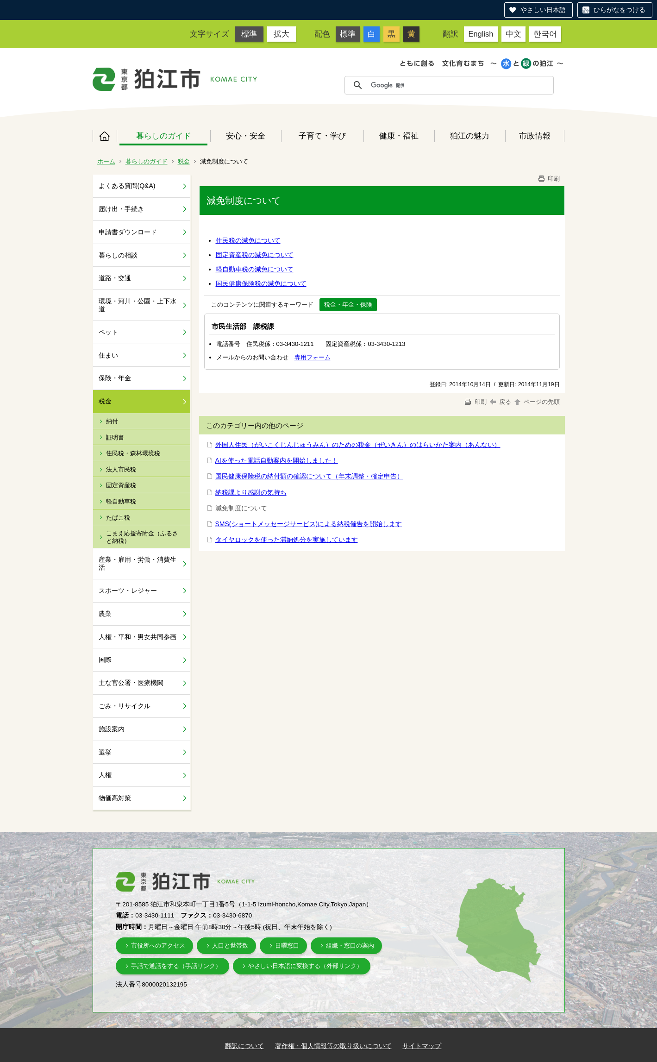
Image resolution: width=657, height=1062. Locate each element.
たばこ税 (118, 517)
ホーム (104, 136)
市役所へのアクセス (158, 945)
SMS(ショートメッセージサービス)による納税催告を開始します (308, 524)
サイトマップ (421, 1045)
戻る (500, 401)
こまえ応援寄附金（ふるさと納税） (142, 537)
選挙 (105, 752)
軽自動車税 (121, 501)
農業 (105, 613)
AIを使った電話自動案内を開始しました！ (276, 460)
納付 (112, 421)
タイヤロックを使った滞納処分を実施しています (286, 539)
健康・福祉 (399, 136)
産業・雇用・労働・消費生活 (137, 563)
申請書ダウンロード (128, 232)
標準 (249, 34)
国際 (105, 659)
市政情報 (535, 136)
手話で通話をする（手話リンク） (176, 965)
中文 (513, 34)
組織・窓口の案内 (350, 945)
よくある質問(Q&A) (127, 185)
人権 (105, 775)
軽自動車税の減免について (255, 269)
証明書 (115, 437)
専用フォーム (312, 357)
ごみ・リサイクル (124, 706)
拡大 (281, 34)
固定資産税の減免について (255, 254)
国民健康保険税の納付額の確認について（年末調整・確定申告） (309, 476)
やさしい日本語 (543, 9)
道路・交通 (115, 278)
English (480, 34)
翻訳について (244, 1045)
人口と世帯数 (230, 945)
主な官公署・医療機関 (131, 682)
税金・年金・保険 (348, 304)
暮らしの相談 (118, 255)
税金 (184, 161)
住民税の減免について (248, 240)
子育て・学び (322, 136)
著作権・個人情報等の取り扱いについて (333, 1045)
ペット (108, 332)
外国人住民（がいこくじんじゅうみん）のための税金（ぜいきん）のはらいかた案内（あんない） (358, 444)
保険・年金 (115, 378)
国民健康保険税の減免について (261, 283)
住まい (108, 355)
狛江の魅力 (469, 136)
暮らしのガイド (163, 136)
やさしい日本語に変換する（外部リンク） (305, 965)
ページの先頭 (536, 401)
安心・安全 (245, 136)
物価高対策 (115, 798)
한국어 (545, 34)
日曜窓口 (287, 945)
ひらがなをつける (619, 9)
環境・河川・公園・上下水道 (137, 305)
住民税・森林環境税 (133, 453)
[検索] (460, 85)
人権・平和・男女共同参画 (137, 637)
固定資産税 (121, 485)
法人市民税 (121, 469)
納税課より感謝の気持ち (251, 492)
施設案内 (112, 729)
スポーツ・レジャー (128, 590)
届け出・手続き (121, 209)
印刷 (548, 178)
